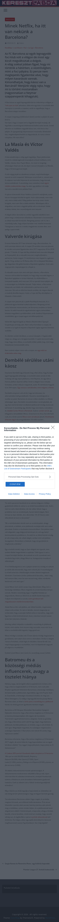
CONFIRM (15, 484)
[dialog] (29, 461)
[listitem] (29, 476)
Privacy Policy (45, 494)
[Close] (53, 428)
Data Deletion (14, 494)
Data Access (29, 494)
